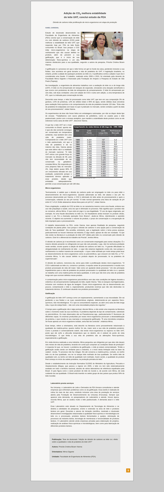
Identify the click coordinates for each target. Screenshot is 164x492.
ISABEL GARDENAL (52, 28)
